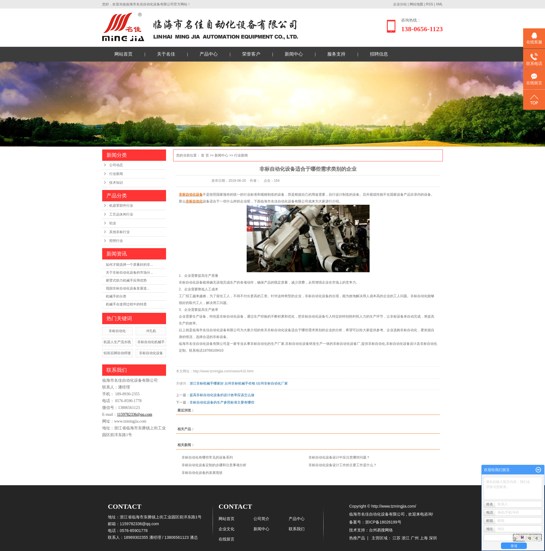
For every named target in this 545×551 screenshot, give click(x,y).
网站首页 (123, 54)
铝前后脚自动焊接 (117, 353)
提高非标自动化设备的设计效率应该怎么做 (222, 395)
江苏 (397, 538)
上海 (424, 538)
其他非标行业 (119, 232)
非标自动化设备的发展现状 (202, 473)
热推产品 (357, 538)
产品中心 (209, 54)
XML (439, 4)
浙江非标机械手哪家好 (207, 383)
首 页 (205, 155)
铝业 (112, 223)
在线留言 (226, 539)
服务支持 (336, 54)
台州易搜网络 (381, 530)
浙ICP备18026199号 (383, 522)
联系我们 (297, 529)
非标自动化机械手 (151, 342)
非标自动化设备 (151, 353)
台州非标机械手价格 (240, 383)
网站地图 (417, 4)
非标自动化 (117, 331)
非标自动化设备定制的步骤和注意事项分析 (214, 465)
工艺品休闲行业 (121, 214)
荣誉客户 (251, 54)
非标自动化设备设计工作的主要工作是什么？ (343, 465)
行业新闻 (116, 174)
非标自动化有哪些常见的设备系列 (207, 457)
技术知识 (116, 183)
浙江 (406, 538)
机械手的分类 (116, 296)
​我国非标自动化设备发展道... (128, 288)
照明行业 (116, 241)
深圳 (433, 538)
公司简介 (261, 518)
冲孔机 (151, 331)
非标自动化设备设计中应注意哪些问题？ (339, 457)
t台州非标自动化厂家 (272, 383)
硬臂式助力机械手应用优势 (126, 280)
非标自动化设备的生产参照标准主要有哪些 (222, 402)
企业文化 (226, 529)
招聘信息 (379, 54)
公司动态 (116, 165)
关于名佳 (166, 54)
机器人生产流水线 (117, 342)
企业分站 (400, 4)
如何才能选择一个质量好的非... (129, 265)
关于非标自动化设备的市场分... (129, 273)
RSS (429, 4)
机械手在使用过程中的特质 (126, 304)
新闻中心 (294, 54)
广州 (415, 538)
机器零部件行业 (121, 206)
